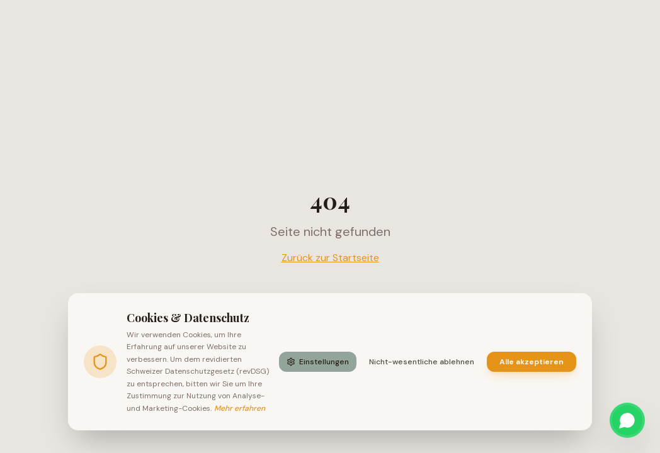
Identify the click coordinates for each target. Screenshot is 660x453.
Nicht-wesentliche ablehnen (421, 362)
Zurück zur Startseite (330, 257)
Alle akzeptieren (531, 362)
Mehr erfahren (239, 408)
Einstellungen (318, 362)
